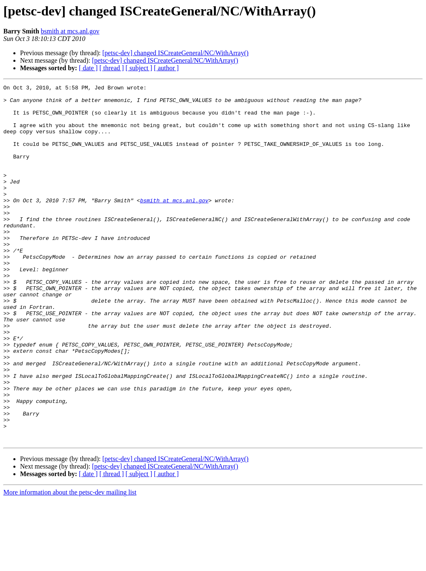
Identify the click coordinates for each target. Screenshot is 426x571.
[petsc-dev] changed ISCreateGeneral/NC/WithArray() (175, 52)
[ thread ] (111, 67)
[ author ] (166, 67)
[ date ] (88, 67)
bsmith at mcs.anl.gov (70, 31)
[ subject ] (139, 67)
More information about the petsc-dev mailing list (69, 563)
